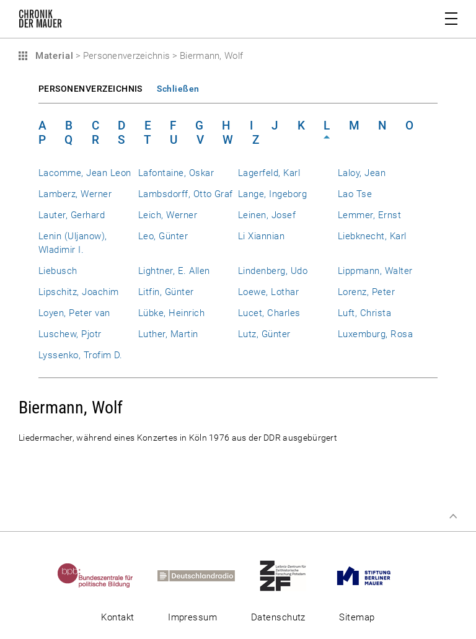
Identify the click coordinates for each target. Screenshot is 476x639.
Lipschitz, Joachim (78, 291)
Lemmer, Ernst (369, 215)
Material (52, 55)
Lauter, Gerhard (71, 215)
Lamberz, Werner (75, 194)
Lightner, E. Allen (173, 270)
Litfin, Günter (166, 291)
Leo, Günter (163, 236)
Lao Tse (355, 194)
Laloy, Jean (362, 172)
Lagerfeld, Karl (269, 172)
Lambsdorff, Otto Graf (185, 194)
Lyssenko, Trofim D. (80, 355)
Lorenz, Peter (366, 291)
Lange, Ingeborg (272, 194)
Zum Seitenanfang (453, 516)
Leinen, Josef (267, 215)
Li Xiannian (261, 236)
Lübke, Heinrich (171, 313)
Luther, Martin (168, 334)
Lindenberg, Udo (272, 270)
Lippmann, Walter (375, 270)
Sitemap (356, 617)
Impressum (192, 617)
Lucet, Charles (269, 313)
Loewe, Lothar (268, 291)
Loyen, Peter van (74, 313)
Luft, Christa (364, 313)
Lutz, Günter (264, 334)
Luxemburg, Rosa (375, 334)
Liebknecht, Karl (372, 236)
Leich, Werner (167, 215)
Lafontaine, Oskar (176, 172)
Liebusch (57, 270)
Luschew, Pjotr (70, 334)
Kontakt (117, 617)
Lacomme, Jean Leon (84, 172)
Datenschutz (278, 617)
